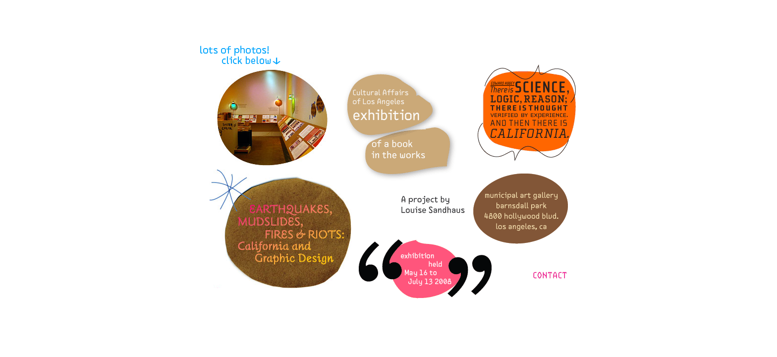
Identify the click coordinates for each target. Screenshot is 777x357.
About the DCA (400, 125)
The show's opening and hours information (425, 268)
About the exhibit (280, 229)
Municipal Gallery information (520, 209)
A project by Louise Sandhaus (433, 204)
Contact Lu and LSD (549, 275)
